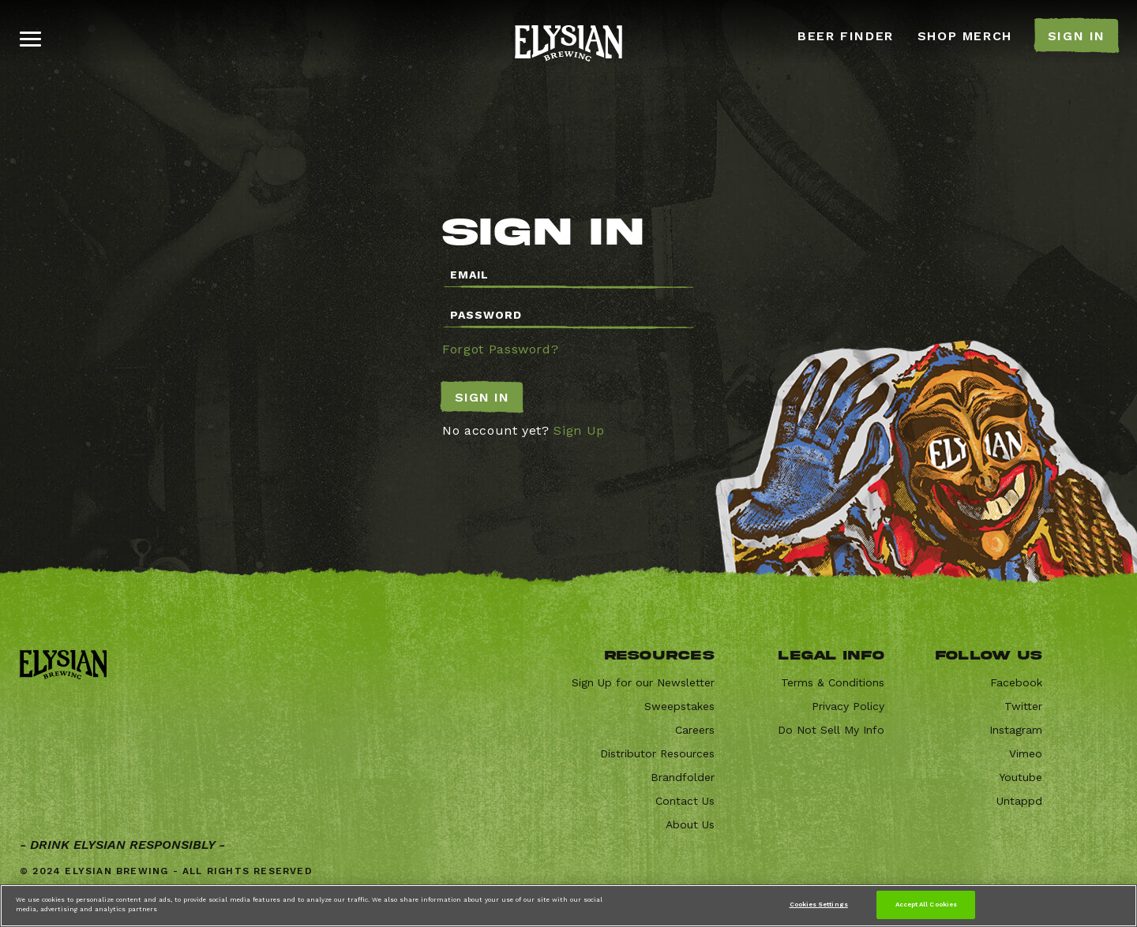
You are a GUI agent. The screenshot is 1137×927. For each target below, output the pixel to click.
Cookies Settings (819, 904)
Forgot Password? (500, 349)
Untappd (1019, 800)
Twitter (1023, 706)
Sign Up (579, 430)
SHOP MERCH (964, 35)
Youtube (1020, 777)
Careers (695, 729)
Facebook (1016, 682)
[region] (568, 905)
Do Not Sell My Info (831, 729)
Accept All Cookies (926, 904)
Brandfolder (683, 777)
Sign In (482, 397)
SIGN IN (1076, 35)
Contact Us (685, 800)
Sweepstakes (679, 706)
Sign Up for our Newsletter (643, 682)
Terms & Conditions (832, 682)
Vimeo (1025, 753)
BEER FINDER (845, 35)
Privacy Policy (848, 706)
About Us (690, 824)
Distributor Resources (657, 753)
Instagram (1015, 729)
